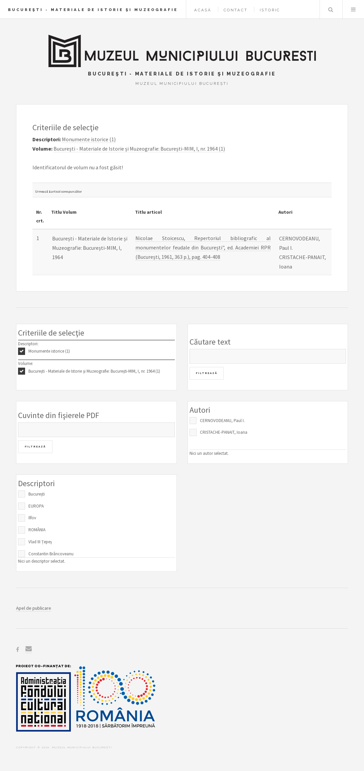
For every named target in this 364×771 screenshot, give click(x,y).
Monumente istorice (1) (49, 351)
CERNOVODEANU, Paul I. (222, 420)
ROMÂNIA (36, 530)
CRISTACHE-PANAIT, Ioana (223, 432)
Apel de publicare (33, 608)
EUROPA (36, 506)
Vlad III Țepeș (40, 542)
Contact (236, 10)
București (36, 494)
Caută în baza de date (330, 9)
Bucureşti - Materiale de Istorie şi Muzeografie (93, 9)
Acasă (203, 10)
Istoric (270, 10)
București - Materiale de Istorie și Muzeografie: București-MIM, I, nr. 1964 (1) (94, 371)
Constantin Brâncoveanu (51, 554)
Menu (353, 9)
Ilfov (32, 518)
